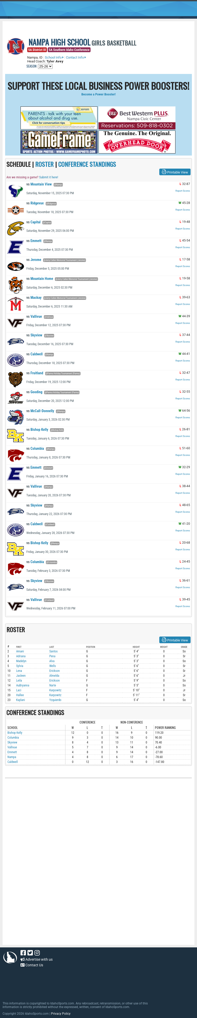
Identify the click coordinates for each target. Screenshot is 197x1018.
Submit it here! (48, 177)
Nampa (11, 757)
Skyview (34, 335)
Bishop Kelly (37, 430)
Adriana (21, 656)
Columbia (35, 448)
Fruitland (34, 373)
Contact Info (76, 57)
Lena (19, 671)
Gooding (34, 392)
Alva (51, 661)
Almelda (54, 675)
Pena (52, 656)
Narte (52, 685)
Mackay (34, 297)
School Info (54, 57)
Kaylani (20, 700)
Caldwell (34, 354)
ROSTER (44, 164)
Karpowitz (55, 690)
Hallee (20, 695)
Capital (33, 222)
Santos (53, 651)
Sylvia (19, 666)
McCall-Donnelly (40, 411)
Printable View (175, 172)
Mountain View (39, 184)
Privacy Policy (61, 1013)
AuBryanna (22, 685)
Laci (18, 690)
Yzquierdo (55, 700)
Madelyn (21, 661)
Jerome (33, 260)
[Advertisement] (98, 835)
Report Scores (182, 191)
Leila (19, 680)
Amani (20, 651)
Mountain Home (39, 279)
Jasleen (21, 675)
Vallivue (34, 316)
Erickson (54, 671)
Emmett (34, 241)
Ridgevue (35, 203)
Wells (52, 666)
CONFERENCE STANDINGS (87, 164)
